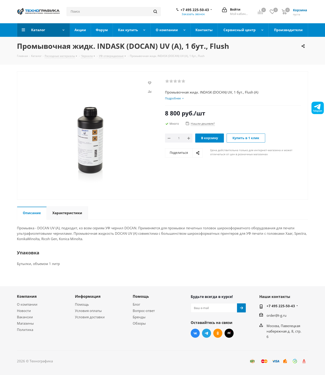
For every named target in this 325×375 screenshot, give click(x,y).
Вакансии (25, 317)
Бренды (139, 317)
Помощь (82, 304)
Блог (136, 304)
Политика (25, 329)
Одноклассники (217, 333)
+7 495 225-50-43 (195, 10)
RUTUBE (229, 333)
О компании (27, 304)
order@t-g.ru (276, 315)
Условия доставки (90, 317)
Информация (87, 296)
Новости (24, 310)
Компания (27, 296)
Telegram (206, 333)
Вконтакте (195, 333)
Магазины (25, 323)
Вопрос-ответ (144, 310)
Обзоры (139, 323)
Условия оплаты (88, 310)
